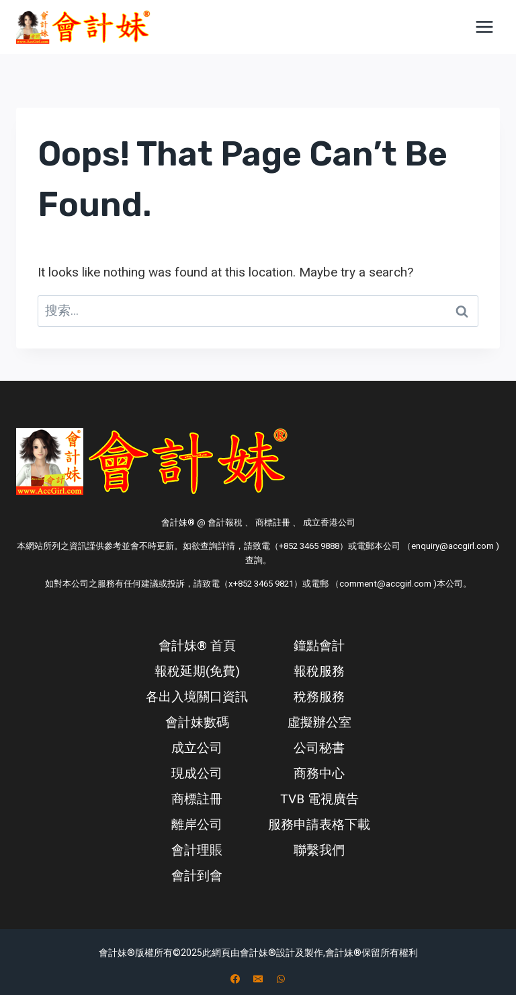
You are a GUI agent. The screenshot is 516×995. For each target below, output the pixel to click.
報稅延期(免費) (197, 671)
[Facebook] (235, 978)
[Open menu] (484, 26)
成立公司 (196, 748)
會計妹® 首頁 (197, 645)
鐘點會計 (319, 645)
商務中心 (319, 773)
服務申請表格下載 (319, 824)
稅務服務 (319, 696)
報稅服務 (319, 671)
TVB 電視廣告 (319, 799)
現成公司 (196, 773)
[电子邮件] (258, 978)
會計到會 (196, 875)
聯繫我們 (319, 850)
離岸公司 (196, 824)
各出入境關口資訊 (197, 696)
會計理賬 (196, 850)
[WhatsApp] (280, 978)
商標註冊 (196, 799)
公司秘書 (319, 748)
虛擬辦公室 (319, 722)
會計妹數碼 (197, 722)
